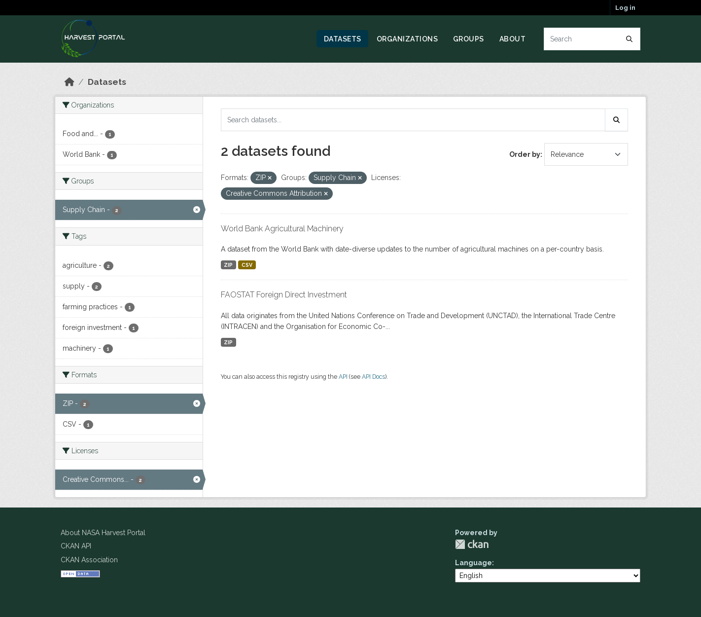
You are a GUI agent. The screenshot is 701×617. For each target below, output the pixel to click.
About (512, 39)
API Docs (373, 376)
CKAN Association (89, 560)
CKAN (472, 544)
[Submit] (629, 39)
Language (473, 563)
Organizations (407, 39)
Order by (524, 154)
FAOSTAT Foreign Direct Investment (284, 294)
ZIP (228, 265)
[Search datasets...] (592, 39)
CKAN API (76, 546)
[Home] (69, 82)
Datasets (342, 39)
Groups (468, 39)
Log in (625, 7)
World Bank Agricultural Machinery (282, 228)
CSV (247, 265)
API (343, 376)
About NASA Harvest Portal (103, 533)
